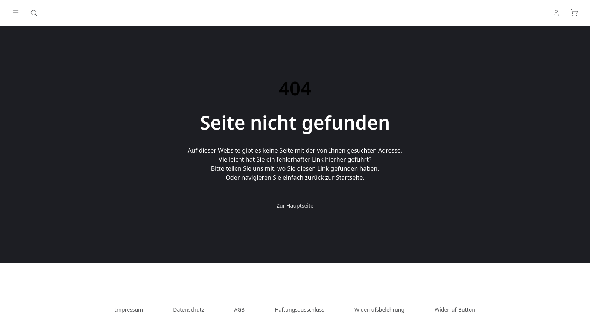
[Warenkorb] (574, 13)
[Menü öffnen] (16, 13)
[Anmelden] (556, 13)
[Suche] (34, 13)
